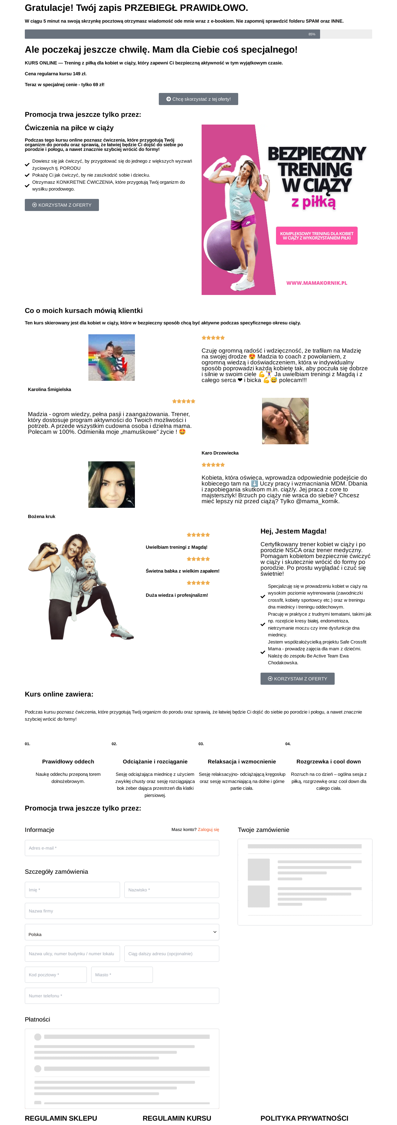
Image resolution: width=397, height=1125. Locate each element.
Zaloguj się (208, 829)
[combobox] (122, 932)
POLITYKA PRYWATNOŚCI (304, 1118)
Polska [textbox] (35, 934)
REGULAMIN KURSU (177, 1118)
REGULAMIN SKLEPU (61, 1118)
